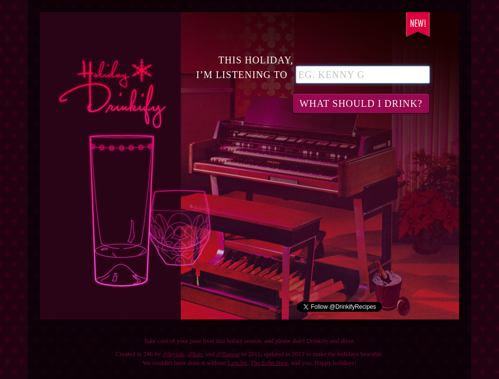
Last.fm (237, 362)
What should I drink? (361, 103)
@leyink (173, 354)
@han (194, 354)
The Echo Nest (269, 362)
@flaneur (228, 354)
